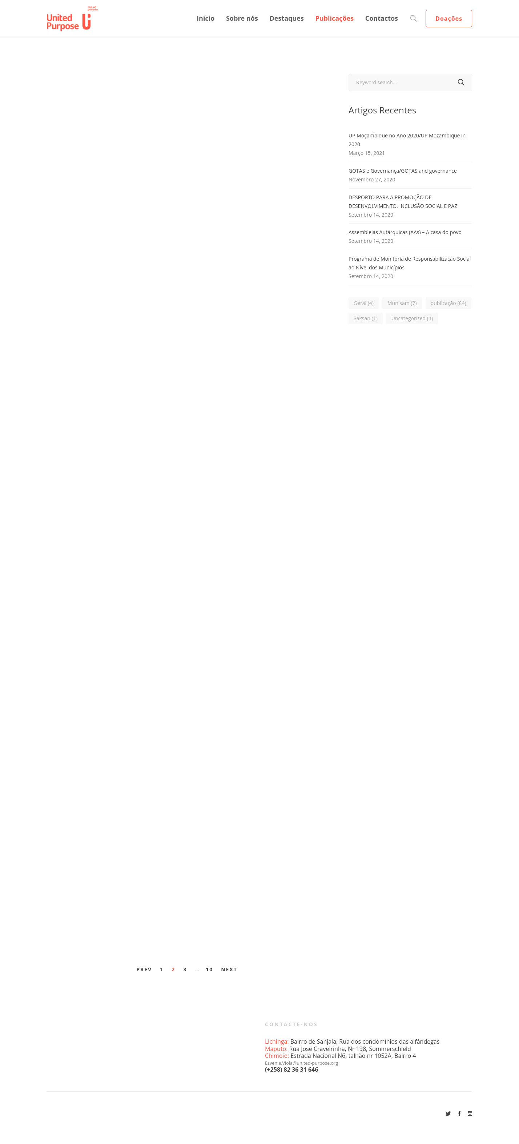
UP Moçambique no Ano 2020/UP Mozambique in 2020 (407, 140)
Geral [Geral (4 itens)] (364, 303)
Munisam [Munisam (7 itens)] (402, 303)
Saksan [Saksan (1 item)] (366, 318)
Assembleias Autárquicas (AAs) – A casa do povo (405, 232)
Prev (144, 969)
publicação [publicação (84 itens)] (448, 303)
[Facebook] (459, 1113)
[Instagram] (470, 1113)
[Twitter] (448, 1113)
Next (229, 969)
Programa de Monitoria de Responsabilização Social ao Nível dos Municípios (410, 263)
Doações (448, 19)
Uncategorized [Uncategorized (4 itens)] (412, 318)
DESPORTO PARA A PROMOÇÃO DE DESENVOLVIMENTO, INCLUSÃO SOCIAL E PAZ (403, 201)
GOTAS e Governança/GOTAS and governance (403, 170)
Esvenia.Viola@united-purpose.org (311, 1063)
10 (209, 969)
